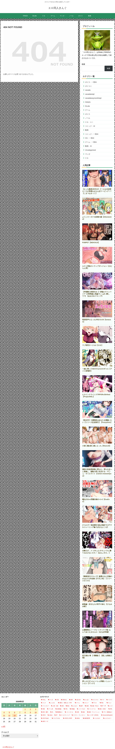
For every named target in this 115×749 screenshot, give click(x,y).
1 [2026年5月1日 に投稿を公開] (25, 709)
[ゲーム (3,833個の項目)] (78, 702)
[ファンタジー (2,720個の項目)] (45, 706)
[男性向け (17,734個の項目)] (64, 699)
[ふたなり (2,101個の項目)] (74, 706)
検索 (83, 64)
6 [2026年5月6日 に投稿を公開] (14, 712)
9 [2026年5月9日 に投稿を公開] (30, 712)
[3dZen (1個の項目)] (78, 718)
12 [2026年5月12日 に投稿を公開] (9, 715)
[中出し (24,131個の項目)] (43, 699)
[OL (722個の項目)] (52, 712)
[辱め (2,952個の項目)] (102, 702)
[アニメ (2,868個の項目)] (109, 702)
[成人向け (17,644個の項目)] (78, 699)
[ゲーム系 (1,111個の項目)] (50, 709)
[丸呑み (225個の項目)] (50, 715)
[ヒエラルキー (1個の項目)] (108, 718)
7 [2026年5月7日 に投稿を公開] (19, 712)
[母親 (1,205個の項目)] (43, 709)
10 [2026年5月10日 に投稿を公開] (36, 712)
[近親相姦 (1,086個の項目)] (59, 709)
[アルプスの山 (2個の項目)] (56, 718)
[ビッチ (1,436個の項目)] (110, 706)
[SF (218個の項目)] (56, 715)
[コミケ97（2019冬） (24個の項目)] (93, 715)
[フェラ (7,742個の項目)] (44, 702)
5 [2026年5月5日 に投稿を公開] (9, 712)
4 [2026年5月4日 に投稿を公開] (4, 712)
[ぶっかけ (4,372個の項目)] (52, 702)
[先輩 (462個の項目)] (77, 712)
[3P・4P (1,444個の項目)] (103, 706)
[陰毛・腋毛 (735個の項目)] (44, 712)
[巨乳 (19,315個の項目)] (57, 699)
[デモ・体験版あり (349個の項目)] (107, 712)
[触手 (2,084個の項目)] (81, 706)
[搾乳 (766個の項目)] (110, 709)
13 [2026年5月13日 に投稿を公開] (15, 715)
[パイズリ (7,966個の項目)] (109, 699)
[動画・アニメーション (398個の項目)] (93, 712)
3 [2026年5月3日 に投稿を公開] (35, 709)
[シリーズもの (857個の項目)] (81, 709)
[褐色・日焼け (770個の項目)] (102, 709)
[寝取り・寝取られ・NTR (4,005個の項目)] (65, 702)
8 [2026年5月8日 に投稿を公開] (25, 712)
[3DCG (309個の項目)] (43, 715)
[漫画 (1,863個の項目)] (86, 706)
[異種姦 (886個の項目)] (72, 709)
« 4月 (3, 726)
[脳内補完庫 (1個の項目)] (87, 718)
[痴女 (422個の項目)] (83, 712)
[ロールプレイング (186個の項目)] (65, 715)
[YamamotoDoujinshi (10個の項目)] (106, 715)
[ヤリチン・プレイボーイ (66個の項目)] (78, 715)
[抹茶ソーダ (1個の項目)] (76, 721)
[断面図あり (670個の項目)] (59, 712)
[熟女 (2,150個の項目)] (67, 706)
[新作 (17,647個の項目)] (71, 699)
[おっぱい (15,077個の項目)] (86, 699)
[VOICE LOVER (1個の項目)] (68, 718)
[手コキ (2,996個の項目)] (95, 702)
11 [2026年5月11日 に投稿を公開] (4, 715)
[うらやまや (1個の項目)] (97, 718)
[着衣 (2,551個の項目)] (62, 706)
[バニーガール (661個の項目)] (69, 712)
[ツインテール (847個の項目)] (92, 709)
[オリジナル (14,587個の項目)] (95, 699)
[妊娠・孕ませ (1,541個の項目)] (94, 706)
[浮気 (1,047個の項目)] (66, 709)
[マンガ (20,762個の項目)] (50, 699)
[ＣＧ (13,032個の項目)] (102, 699)
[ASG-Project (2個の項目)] (45, 718)
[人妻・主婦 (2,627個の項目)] (54, 706)
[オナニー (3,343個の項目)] (86, 702)
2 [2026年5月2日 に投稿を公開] (30, 709)
